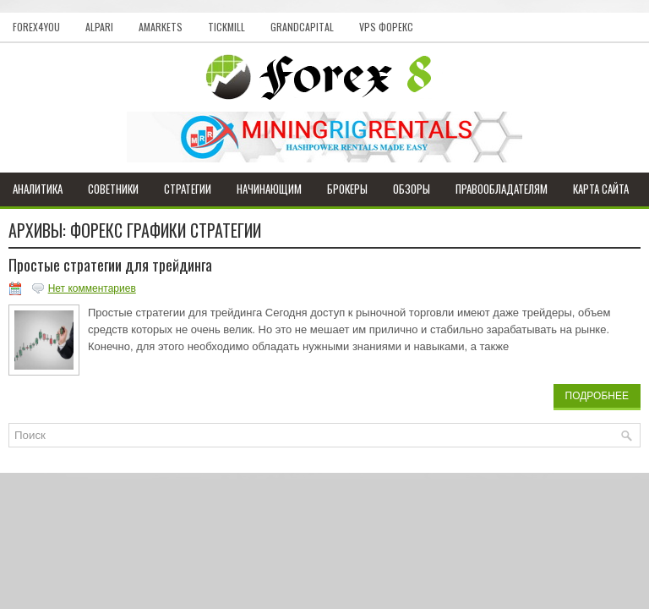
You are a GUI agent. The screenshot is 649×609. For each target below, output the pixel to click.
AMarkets (161, 26)
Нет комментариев (92, 288)
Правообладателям (501, 188)
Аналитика (38, 188)
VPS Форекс (386, 26)
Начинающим (269, 188)
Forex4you (36, 26)
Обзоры (411, 188)
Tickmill (226, 26)
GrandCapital (302, 26)
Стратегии (187, 188)
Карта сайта (601, 188)
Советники (113, 188)
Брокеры (347, 188)
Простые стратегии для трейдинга (110, 265)
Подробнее (597, 396)
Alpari (99, 26)
